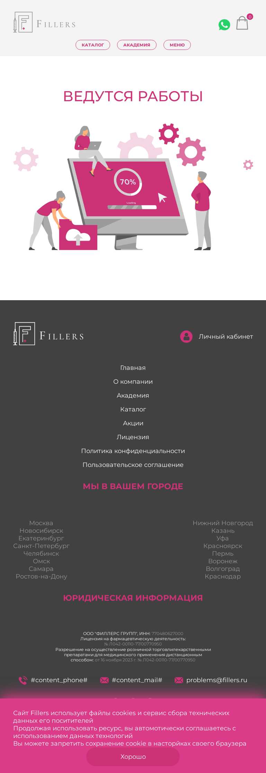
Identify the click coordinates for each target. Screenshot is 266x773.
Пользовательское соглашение (133, 465)
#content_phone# (53, 680)
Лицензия (133, 437)
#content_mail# (131, 680)
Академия (136, 44)
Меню (177, 44)
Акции (133, 423)
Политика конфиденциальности (133, 451)
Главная (133, 368)
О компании (133, 381)
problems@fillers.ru (210, 680)
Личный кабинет (216, 336)
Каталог (93, 44)
